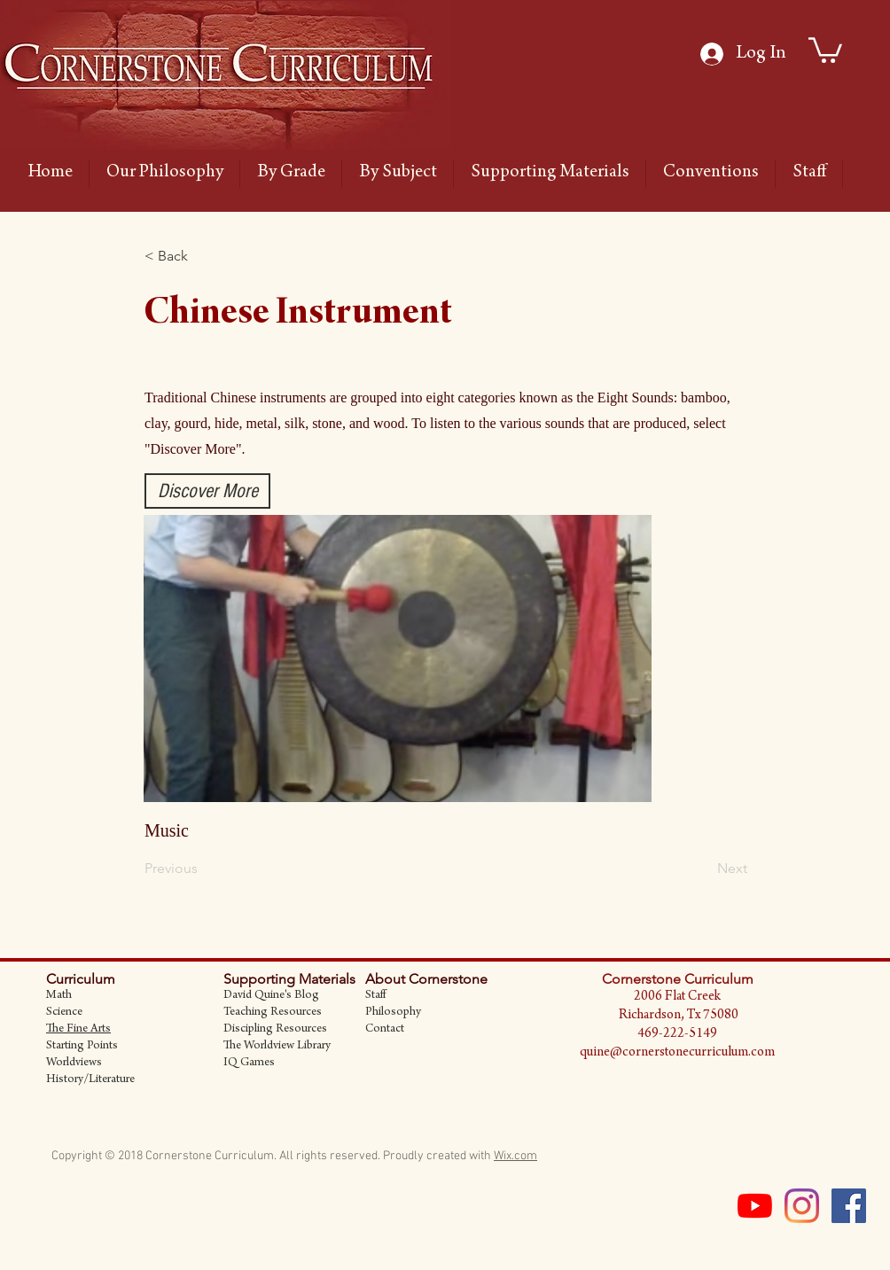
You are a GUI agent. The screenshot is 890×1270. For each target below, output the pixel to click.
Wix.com (515, 1156)
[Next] (703, 868)
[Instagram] (802, 1205)
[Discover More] (207, 491)
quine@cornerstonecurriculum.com (677, 1053)
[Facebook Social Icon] (848, 1205)
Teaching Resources (272, 1013)
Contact (384, 1030)
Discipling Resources (275, 1030)
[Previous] (203, 868)
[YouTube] (755, 1205)
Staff (375, 996)
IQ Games (249, 1063)
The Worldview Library (277, 1046)
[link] (825, 49)
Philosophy (393, 1013)
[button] (203, 256)
